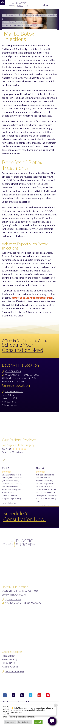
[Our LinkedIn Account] (22, 695)
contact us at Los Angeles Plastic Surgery (32, 297)
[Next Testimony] (12, 483)
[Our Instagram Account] (13, 695)
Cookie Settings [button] (24, 722)
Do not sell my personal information (18, 717)
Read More (9, 722)
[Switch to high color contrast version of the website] (2, 2)
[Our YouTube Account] (47, 695)
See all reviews (14, 538)
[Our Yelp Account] (39, 695)
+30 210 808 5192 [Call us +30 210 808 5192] (14, 391)
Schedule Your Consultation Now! (22, 347)
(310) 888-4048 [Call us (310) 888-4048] (13, 371)
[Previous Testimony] (4, 483)
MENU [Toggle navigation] (49, 4)
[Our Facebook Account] (4, 695)
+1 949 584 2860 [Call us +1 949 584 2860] (30, 374)
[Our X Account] (30, 695)
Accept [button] (38, 722)
